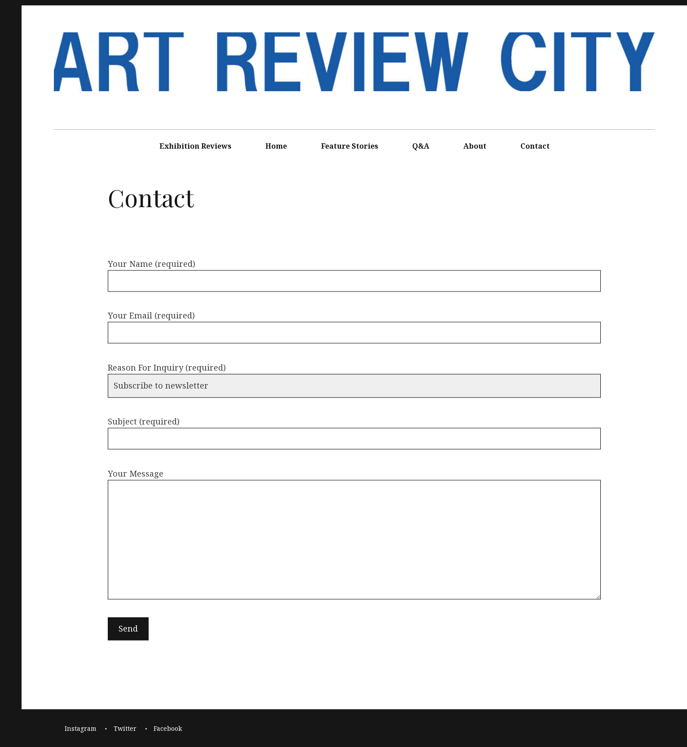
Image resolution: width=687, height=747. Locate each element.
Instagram (81, 728)
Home (276, 146)
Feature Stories (349, 146)
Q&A (420, 146)
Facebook (168, 728)
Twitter (125, 728)
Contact (535, 146)
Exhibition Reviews (195, 146)
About (474, 146)
